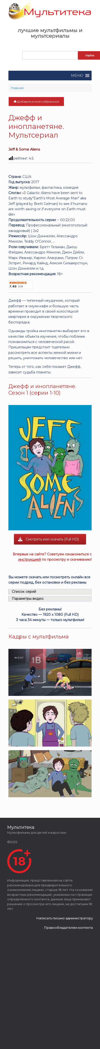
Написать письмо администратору (64, 918)
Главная (17, 88)
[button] (77, 75)
